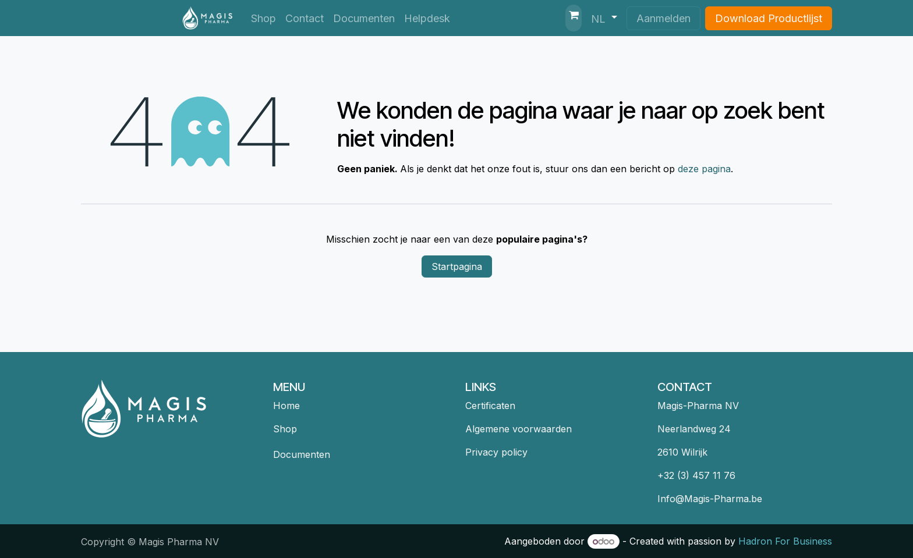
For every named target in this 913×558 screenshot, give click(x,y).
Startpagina (456, 266)
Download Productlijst (768, 18)
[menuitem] (263, 18)
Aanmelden (663, 18)
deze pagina (704, 169)
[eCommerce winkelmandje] (573, 18)
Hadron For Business (785, 541)
